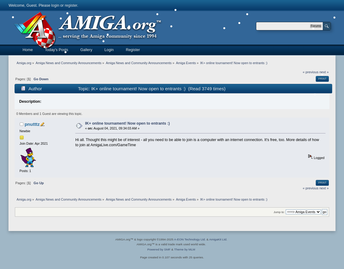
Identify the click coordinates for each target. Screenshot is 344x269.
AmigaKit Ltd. (218, 239)
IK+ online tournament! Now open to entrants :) (127, 123)
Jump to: (279, 212)
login (55, 5)
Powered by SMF (158, 249)
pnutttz (32, 124)
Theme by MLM (184, 249)
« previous (310, 72)
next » (324, 188)
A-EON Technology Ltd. (190, 239)
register (71, 5)
